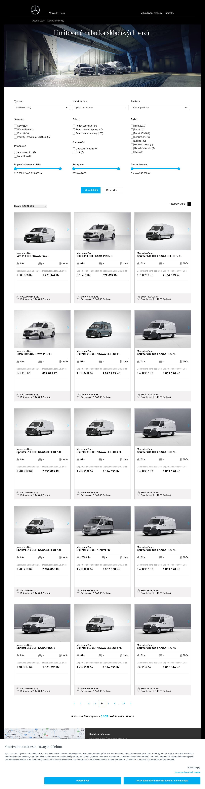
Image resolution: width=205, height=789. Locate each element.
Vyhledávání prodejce (152, 13)
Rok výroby (78, 164)
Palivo (134, 119)
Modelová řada (80, 101)
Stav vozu (19, 119)
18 (123, 703)
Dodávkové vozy (56, 21)
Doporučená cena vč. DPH (27, 164)
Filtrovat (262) (94, 189)
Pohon (76, 119)
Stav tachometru (139, 164)
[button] (68, 228)
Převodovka (20, 146)
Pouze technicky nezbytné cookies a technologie (162, 780)
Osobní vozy (39, 21)
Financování (79, 142)
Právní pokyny (193, 767)
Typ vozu (18, 101)
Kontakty (169, 13)
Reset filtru (110, 189)
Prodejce (135, 101)
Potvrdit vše (82, 780)
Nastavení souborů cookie (187, 772)
